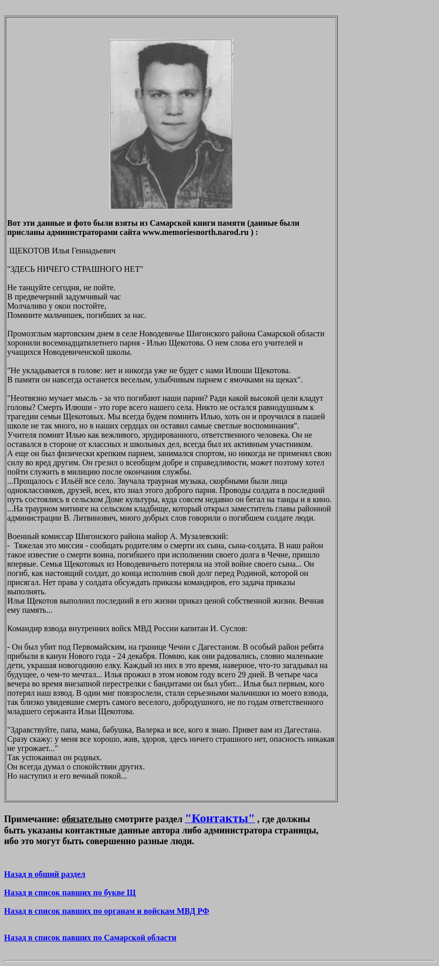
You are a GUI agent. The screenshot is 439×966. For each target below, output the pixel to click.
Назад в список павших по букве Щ (70, 892)
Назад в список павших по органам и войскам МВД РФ (106, 911)
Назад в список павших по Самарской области (90, 937)
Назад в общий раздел (44, 874)
